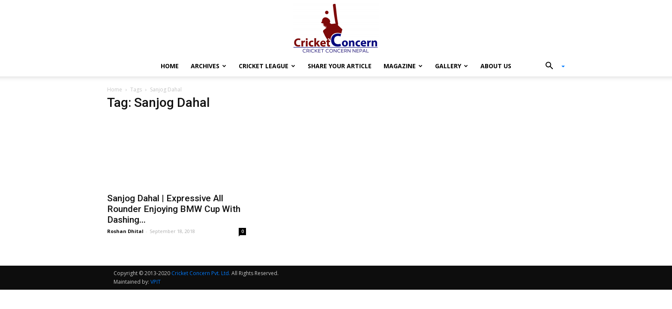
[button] (552, 66)
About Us (495, 66)
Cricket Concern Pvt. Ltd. (200, 273)
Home (170, 66)
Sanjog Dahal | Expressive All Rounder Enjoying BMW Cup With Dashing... (173, 209)
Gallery (451, 66)
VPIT (155, 281)
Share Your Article (340, 66)
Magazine (403, 66)
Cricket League (267, 66)
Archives (208, 66)
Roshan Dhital (125, 231)
